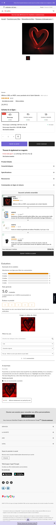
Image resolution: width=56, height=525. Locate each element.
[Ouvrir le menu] (2, 11)
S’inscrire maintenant (47, 420)
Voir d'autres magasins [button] (8, 129)
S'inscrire (5, 458)
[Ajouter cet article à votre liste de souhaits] (18, 136)
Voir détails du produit (7, 101)
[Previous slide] (2, 3)
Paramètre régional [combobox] (28, 348)
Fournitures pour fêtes (13, 19)
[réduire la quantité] (13, 136)
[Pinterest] (7, 482)
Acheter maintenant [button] (42, 144)
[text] (33, 200)
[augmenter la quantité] (2, 136)
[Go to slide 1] (28, 58)
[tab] (10, 116)
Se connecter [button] (28, 416)
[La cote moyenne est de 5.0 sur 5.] (6, 98)
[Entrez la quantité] (8, 137)
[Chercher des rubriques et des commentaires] (27, 338)
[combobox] (29, 353)
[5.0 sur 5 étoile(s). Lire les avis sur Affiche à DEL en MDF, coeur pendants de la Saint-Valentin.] (12, 291)
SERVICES (28, 426)
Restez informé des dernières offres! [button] (27, 523)
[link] (8, 98)
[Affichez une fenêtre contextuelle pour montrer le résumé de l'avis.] (23, 215)
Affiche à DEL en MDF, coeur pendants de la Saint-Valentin (20, 95)
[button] (26, 125)
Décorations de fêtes (28, 19)
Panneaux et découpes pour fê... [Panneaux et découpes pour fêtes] (45, 19)
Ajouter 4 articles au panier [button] (28, 253)
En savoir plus (6, 469)
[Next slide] (54, 3)
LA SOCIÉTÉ (28, 432)
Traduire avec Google (7, 378)
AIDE (28, 438)
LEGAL (28, 444)
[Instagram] (11, 482)
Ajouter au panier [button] (14, 144)
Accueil (3, 19)
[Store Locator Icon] (4, 7)
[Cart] (53, 11)
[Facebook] (3, 482)
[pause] (4, 3)
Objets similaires (20, 101)
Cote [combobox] (28, 344)
